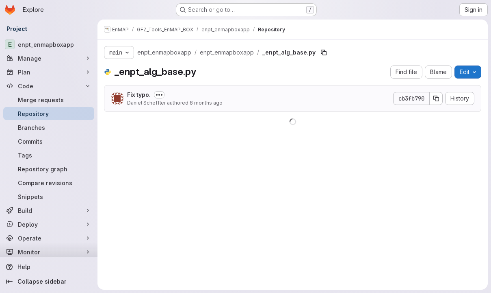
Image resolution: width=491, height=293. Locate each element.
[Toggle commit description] (159, 94)
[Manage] (48, 58)
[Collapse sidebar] (48, 281)
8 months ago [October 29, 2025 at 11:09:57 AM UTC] (206, 103)
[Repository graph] (48, 168)
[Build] (48, 210)
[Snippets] (48, 196)
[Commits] (48, 141)
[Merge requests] (48, 99)
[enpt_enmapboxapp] (48, 44)
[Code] (48, 85)
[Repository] (48, 113)
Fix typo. (139, 94)
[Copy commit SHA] (436, 98)
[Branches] (48, 127)
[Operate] (48, 238)
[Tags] (48, 155)
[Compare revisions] (48, 182)
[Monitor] (48, 251)
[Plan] (48, 72)
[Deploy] (48, 224)
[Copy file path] (323, 52)
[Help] (48, 266)
